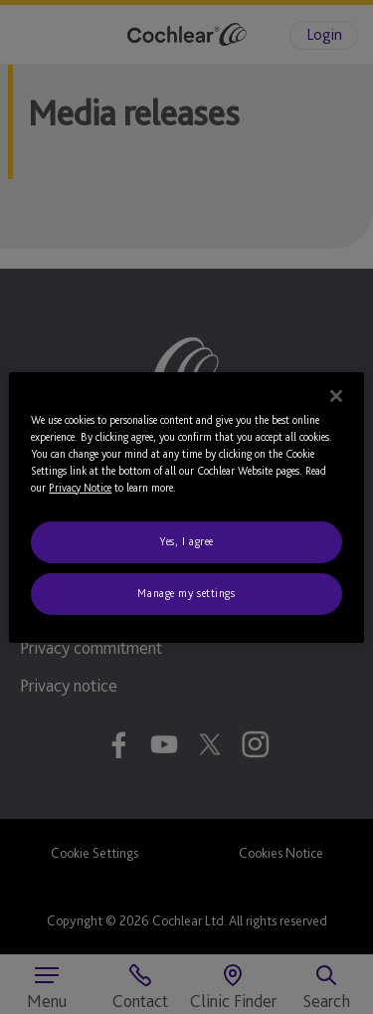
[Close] (336, 395)
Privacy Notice (80, 488)
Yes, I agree (186, 541)
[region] (186, 506)
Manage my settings (186, 593)
